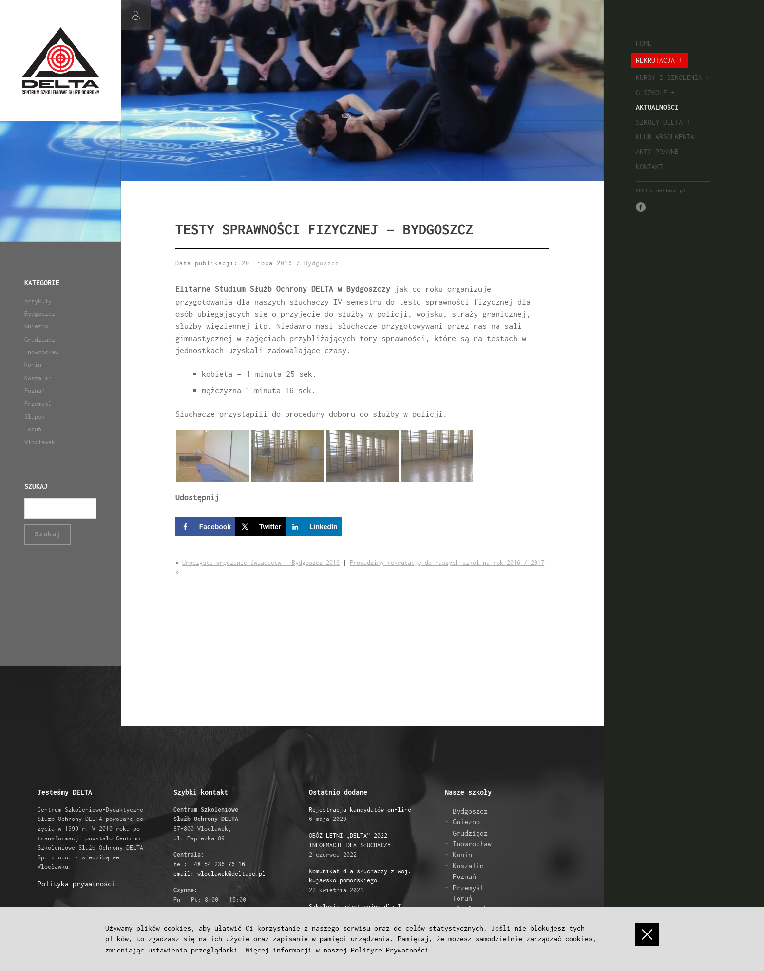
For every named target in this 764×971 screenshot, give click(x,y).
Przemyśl (38, 403)
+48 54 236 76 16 (218, 864)
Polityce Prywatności (390, 950)
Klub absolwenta (665, 137)
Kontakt (649, 166)
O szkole (651, 92)
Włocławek (39, 442)
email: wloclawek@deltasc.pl (219, 873)
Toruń (32, 429)
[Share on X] (260, 526)
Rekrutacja (655, 60)
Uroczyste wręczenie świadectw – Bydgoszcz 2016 (261, 562)
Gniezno (36, 326)
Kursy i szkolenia (669, 77)
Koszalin (38, 377)
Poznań (34, 390)
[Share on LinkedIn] (314, 526)
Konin (32, 364)
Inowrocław (41, 352)
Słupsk (34, 416)
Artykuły (38, 301)
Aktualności (657, 107)
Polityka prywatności (76, 883)
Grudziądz (39, 339)
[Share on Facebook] (205, 526)
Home (643, 43)
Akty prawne (657, 151)
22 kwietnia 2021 (360, 880)
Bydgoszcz (39, 313)
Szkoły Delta (659, 122)
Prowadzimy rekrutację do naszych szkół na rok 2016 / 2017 (447, 562)
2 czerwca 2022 (352, 845)
